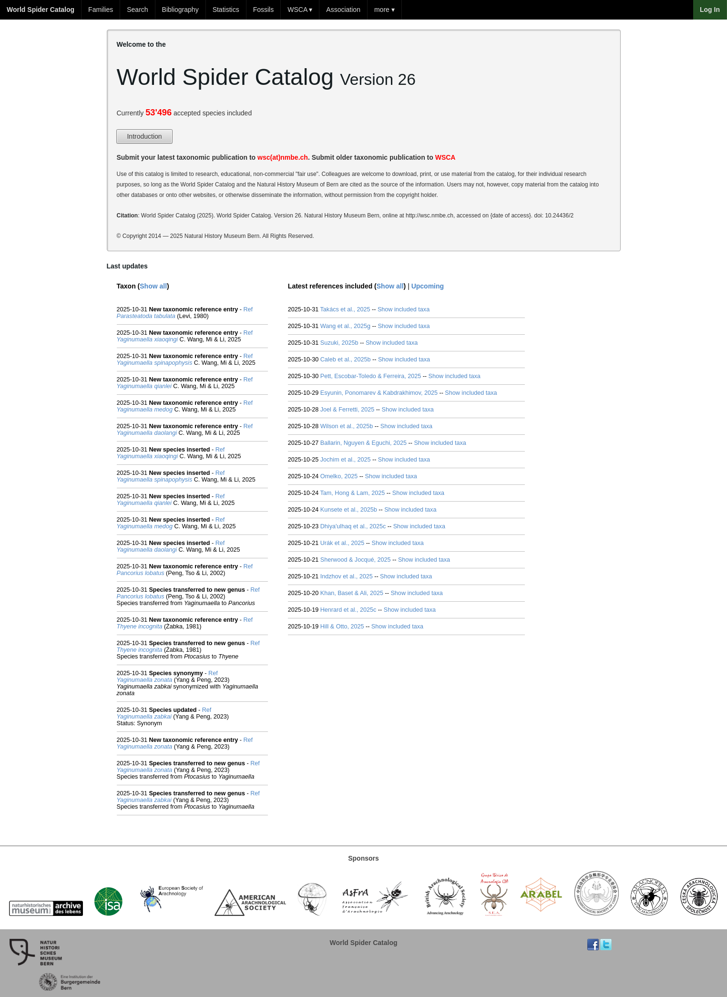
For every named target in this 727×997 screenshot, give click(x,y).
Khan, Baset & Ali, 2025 (351, 593)
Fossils (263, 9)
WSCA (445, 157)
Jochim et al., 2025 (345, 459)
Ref (248, 309)
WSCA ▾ (299, 9)
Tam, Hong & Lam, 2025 (352, 493)
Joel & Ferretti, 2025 (347, 409)
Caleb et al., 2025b (345, 359)
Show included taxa (404, 309)
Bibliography (180, 9)
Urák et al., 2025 (342, 543)
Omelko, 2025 (339, 476)
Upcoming (427, 286)
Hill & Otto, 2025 (342, 626)
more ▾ (384, 9)
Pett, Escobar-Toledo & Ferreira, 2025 (370, 376)
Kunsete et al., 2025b (348, 509)
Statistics (226, 9)
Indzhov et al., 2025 (346, 576)
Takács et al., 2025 (345, 309)
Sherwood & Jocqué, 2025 (355, 559)
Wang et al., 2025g (345, 326)
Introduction (144, 136)
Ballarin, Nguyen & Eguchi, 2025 (363, 443)
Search (137, 9)
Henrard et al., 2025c (348, 609)
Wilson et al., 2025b (346, 426)
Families (100, 9)
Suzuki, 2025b (339, 342)
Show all (153, 286)
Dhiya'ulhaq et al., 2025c (353, 526)
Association (343, 9)
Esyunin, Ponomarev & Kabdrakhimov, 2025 (379, 393)
